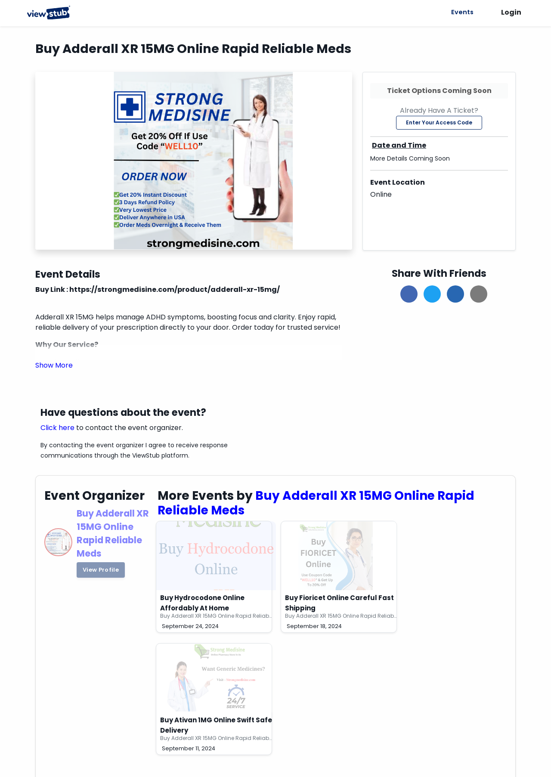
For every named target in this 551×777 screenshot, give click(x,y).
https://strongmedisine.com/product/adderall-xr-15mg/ (174, 289)
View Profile (101, 570)
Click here (57, 428)
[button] (54, 365)
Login (511, 12)
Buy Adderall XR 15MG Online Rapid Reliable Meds (316, 503)
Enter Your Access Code (439, 122)
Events (461, 12)
